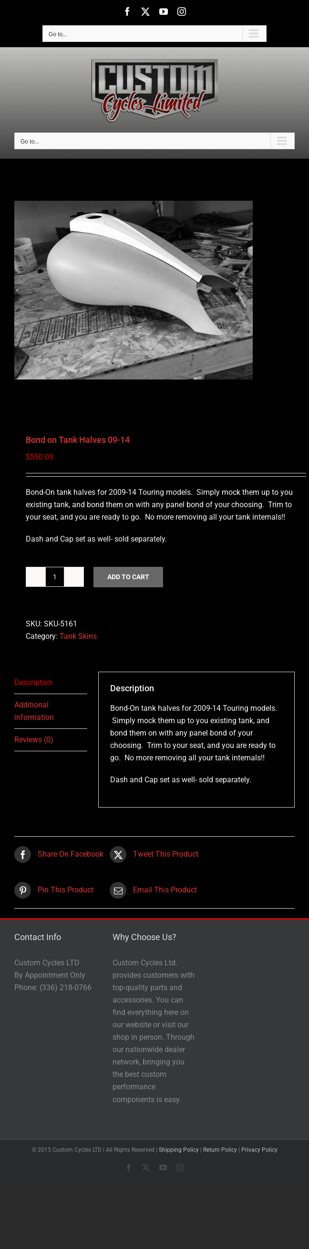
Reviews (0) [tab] (33, 739)
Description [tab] (33, 682)
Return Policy (220, 1150)
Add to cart (128, 577)
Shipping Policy (179, 1150)
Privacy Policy (259, 1150)
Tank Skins (78, 636)
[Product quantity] (54, 576)
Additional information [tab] (34, 711)
